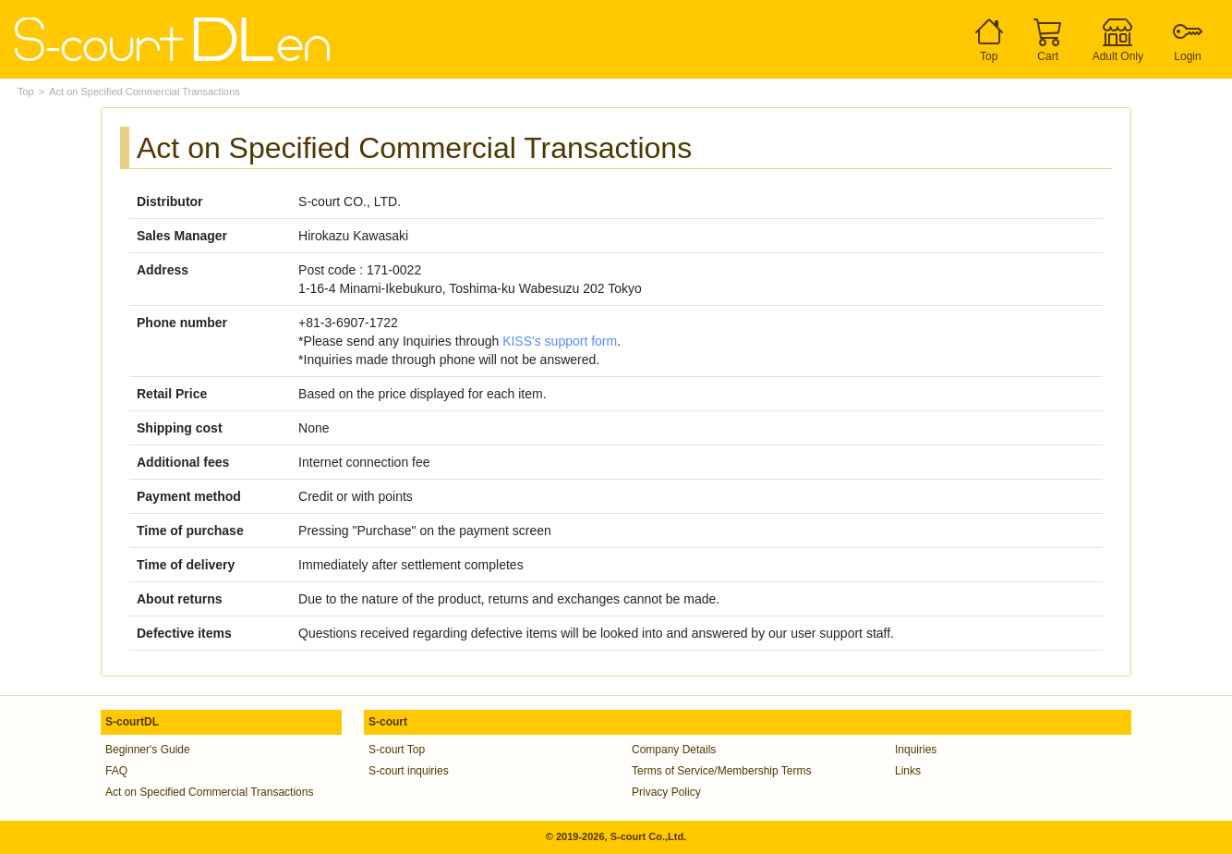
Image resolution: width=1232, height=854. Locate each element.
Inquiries (915, 749)
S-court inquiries (408, 770)
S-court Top (396, 749)
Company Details (674, 749)
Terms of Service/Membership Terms (722, 770)
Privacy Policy (666, 792)
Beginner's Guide (147, 749)
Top (26, 91)
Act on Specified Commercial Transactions (209, 792)
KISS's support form (559, 341)
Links (908, 770)
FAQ (116, 770)
